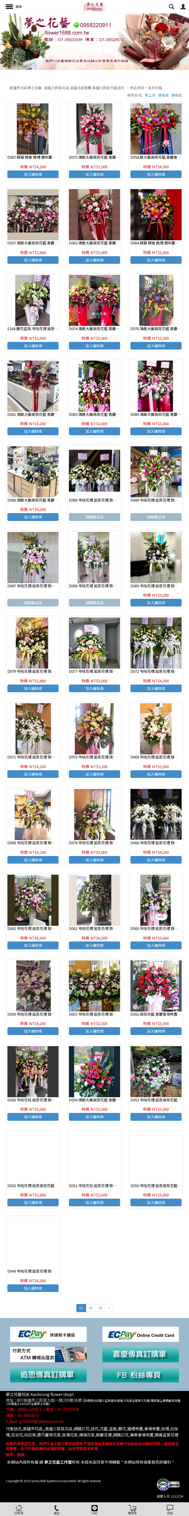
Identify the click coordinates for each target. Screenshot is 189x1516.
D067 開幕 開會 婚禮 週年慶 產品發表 (37, 157)
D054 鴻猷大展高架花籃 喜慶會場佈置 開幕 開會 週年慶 (114, 1099)
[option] (94, 41)
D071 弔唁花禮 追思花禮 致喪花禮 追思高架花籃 (46, 756)
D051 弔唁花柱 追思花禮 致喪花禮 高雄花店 (104, 1185)
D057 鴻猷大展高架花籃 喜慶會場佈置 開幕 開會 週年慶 (52, 242)
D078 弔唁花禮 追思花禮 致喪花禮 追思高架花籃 (108, 842)
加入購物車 (33, 174)
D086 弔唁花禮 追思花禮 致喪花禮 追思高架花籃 (108, 585)
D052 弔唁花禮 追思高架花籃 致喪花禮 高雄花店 (46, 1185)
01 (81, 1307)
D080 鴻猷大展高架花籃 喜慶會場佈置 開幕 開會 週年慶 (52, 500)
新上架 (150, 95)
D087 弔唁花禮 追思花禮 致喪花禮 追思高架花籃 (46, 585)
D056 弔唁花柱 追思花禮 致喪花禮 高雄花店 (42, 1099)
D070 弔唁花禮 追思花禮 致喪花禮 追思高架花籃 (108, 756)
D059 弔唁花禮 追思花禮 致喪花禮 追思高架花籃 (46, 1014)
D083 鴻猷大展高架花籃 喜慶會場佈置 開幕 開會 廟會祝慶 (115, 414)
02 (91, 1307)
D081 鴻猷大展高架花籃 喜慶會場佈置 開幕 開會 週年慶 (52, 414)
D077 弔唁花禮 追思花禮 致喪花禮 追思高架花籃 (108, 671)
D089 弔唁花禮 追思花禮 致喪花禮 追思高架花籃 (108, 500)
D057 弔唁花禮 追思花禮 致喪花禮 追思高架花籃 (108, 1014)
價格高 (163, 95)
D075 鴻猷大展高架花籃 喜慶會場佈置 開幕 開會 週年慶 (114, 157)
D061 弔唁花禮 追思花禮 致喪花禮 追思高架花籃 (108, 928)
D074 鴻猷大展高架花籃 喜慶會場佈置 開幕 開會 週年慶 (114, 328)
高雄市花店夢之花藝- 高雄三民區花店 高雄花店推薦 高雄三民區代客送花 (67, 87)
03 (100, 1307)
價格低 (176, 95)
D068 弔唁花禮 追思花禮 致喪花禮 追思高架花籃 (46, 842)
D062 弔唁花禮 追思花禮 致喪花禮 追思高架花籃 (46, 928)
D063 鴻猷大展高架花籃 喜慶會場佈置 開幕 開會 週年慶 (114, 242)
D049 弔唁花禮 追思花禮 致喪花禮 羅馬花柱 (42, 1271)
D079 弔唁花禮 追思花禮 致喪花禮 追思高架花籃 (46, 671)
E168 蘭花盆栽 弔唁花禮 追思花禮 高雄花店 (42, 328)
